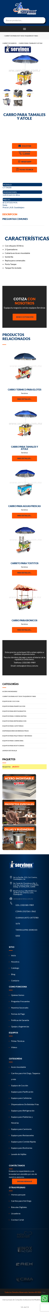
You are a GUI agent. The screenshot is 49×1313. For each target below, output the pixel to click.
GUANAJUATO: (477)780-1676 (27, 920)
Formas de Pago (17, 1014)
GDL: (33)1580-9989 (25, 905)
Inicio (12, 955)
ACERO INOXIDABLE (24, 691)
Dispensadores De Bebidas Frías (24, 1104)
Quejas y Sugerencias (19, 1026)
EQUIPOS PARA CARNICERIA (24, 741)
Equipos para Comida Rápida (22, 1141)
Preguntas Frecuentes (19, 1001)
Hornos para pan (17, 1194)
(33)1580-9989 (28, 662)
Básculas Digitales (18, 1207)
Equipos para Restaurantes (21, 1135)
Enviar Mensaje (24, 1181)
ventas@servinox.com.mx (27, 666)
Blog (12, 974)
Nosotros (14, 961)
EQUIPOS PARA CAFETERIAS (24, 726)
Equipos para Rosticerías (20, 1148)
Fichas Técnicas (16, 1041)
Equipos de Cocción (18, 1085)
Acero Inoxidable (17, 1067)
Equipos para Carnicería (20, 1129)
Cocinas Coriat (16, 1220)
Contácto (14, 980)
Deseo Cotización (24, 317)
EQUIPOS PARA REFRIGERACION (24, 721)
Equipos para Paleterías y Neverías (21, 1120)
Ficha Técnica (24, 169)
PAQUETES (24, 767)
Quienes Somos (16, 995)
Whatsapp (24, 161)
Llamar (24, 153)
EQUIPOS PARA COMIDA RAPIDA (24, 716)
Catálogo (14, 968)
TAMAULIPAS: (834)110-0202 (27, 933)
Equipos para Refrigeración (21, 1110)
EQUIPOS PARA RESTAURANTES (24, 711)
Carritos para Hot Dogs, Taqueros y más (24, 1076)
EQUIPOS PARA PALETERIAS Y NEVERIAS (24, 736)
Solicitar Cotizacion (24, 146)
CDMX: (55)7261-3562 (26, 911)
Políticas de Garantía (19, 1020)
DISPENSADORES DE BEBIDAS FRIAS (24, 731)
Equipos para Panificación (21, 1092)
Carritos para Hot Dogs (20, 1201)
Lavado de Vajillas (17, 1154)
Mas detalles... (24, 399)
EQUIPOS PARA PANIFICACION (24, 706)
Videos (13, 1047)
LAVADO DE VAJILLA (24, 750)
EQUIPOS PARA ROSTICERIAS (24, 746)
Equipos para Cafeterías (20, 1098)
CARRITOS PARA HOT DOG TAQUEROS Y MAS (24, 696)
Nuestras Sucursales (18, 1007)
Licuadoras (14, 1213)
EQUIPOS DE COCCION (24, 701)
